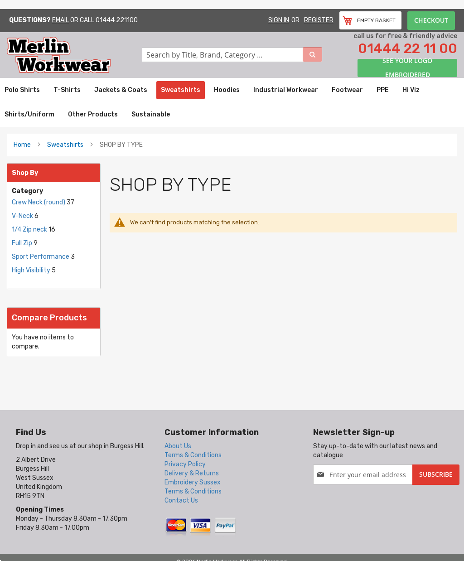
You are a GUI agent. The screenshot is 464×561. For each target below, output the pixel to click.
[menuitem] (22, 90)
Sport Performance (40, 257)
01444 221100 (117, 20)
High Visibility (31, 270)
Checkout (431, 20)
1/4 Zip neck (30, 229)
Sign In (278, 20)
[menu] (232, 102)
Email (60, 20)
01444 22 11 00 (407, 48)
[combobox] (232, 55)
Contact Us (181, 500)
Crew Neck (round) (38, 202)
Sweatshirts (65, 145)
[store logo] (74, 55)
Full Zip (23, 243)
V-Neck (23, 216)
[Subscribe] (435, 474)
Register (319, 20)
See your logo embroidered (407, 68)
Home (22, 145)
